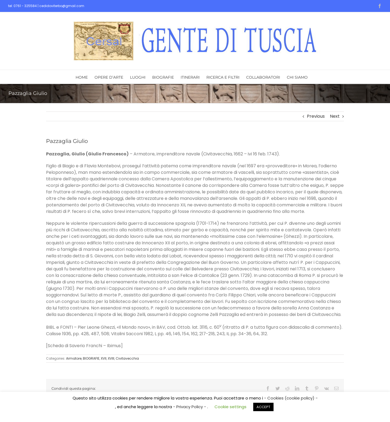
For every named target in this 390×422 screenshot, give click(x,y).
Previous (316, 116)
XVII (103, 358)
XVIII (111, 358)
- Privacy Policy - (190, 407)
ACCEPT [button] (263, 407)
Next (335, 116)
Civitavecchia (127, 358)
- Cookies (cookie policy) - (291, 398)
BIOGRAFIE (91, 358)
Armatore (74, 358)
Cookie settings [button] (230, 407)
